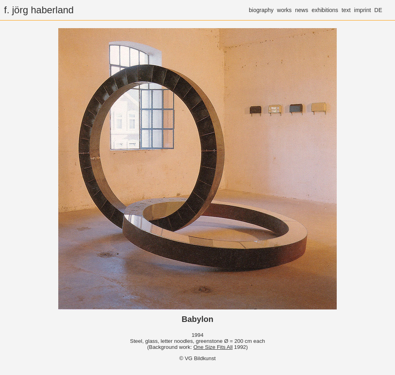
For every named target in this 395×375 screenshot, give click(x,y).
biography (261, 10)
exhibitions (324, 10)
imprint (362, 10)
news (301, 10)
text (346, 10)
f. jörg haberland (39, 9)
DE (378, 10)
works (284, 10)
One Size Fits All (213, 347)
